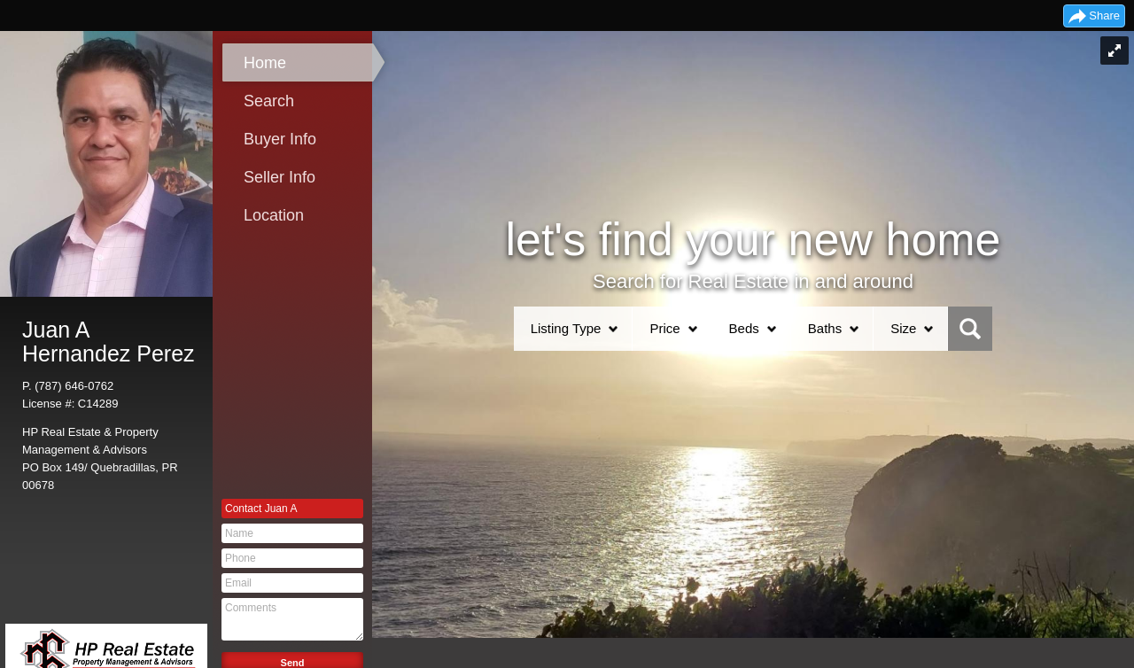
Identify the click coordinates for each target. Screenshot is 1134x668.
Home (265, 63)
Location (274, 215)
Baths (825, 328)
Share (1104, 15)
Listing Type (566, 328)
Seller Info (279, 177)
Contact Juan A (261, 508)
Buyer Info (280, 139)
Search (269, 101)
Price (664, 328)
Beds (744, 328)
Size (903, 328)
